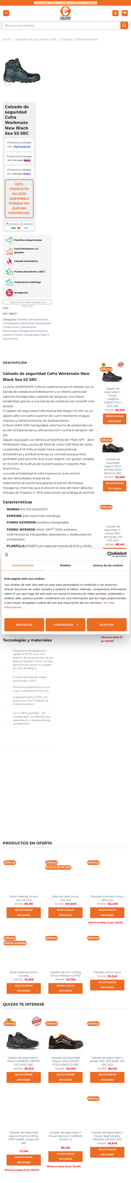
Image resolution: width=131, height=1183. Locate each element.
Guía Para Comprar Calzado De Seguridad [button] (27, 302)
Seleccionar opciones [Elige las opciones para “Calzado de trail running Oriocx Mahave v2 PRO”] (66, 988)
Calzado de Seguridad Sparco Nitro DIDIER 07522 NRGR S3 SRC (113, 466)
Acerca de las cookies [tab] (108, 565)
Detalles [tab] (65, 565)
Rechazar (24, 624)
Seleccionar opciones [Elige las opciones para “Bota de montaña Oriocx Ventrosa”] (107, 913)
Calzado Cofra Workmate (79, 39)
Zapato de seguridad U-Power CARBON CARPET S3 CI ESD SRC (113, 397)
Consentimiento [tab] (23, 565)
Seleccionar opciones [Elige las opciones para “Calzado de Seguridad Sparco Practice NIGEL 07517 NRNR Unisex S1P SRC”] (24, 1160)
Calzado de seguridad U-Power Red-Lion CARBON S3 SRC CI (65, 1136)
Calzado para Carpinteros (18, 323)
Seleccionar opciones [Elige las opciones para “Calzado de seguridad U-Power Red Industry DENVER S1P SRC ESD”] (107, 1152)
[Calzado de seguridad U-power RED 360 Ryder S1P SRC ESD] (112, 510)
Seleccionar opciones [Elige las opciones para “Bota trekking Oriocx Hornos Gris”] (24, 913)
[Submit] (124, 25)
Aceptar (107, 624)
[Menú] (6, 13)
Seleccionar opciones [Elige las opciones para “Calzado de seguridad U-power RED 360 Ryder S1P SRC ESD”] (107, 1077)
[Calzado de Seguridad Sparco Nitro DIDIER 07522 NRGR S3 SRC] (112, 443)
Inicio (7, 39)
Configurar (65, 624)
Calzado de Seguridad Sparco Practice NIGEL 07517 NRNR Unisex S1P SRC (23, 1138)
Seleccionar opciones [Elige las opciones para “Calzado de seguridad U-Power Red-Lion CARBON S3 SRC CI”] (66, 1156)
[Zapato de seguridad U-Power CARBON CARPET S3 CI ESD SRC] (112, 372)
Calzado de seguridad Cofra (36, 39)
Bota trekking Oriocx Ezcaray (24, 973)
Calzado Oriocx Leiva (107, 972)
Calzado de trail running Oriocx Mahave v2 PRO (65, 973)
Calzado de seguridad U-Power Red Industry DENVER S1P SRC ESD (107, 1136)
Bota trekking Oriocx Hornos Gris (24, 898)
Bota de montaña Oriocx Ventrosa (107, 898)
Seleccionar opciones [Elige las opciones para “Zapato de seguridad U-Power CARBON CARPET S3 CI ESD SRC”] (115, 419)
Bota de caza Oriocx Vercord (65, 898)
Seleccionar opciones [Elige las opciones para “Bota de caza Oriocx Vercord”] (66, 913)
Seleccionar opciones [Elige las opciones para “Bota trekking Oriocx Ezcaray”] (24, 988)
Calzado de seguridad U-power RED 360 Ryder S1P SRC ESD (113, 533)
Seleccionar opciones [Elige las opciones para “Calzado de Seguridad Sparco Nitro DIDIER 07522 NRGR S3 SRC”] (115, 486)
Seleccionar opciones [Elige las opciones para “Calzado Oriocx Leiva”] (107, 985)
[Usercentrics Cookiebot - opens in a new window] (110, 554)
